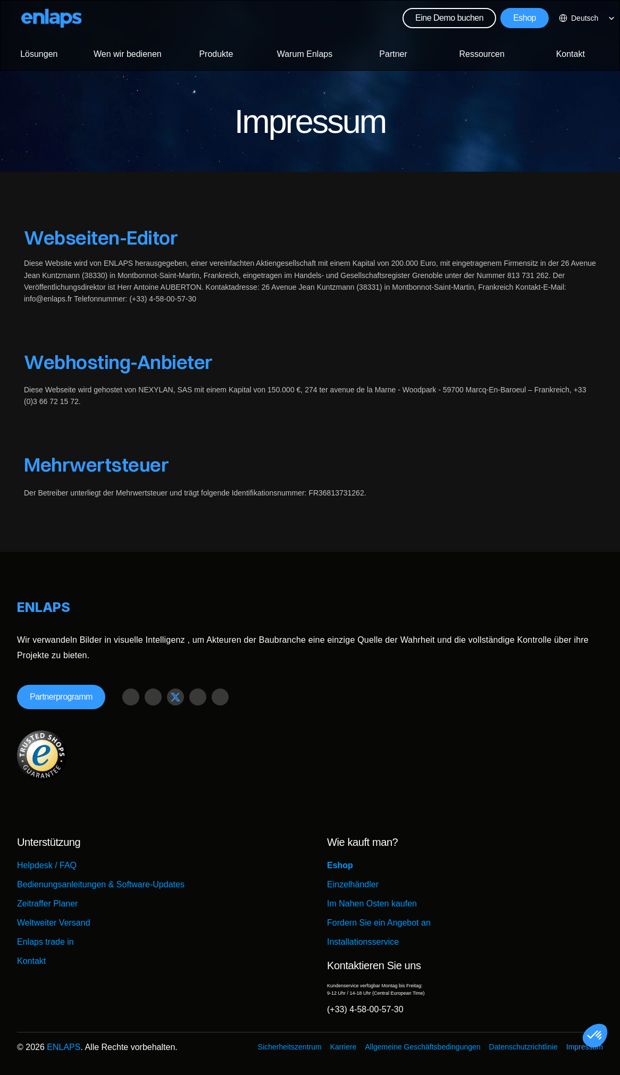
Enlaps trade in (45, 941)
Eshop (340, 865)
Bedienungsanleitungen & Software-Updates (101, 884)
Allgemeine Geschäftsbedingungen (422, 1047)
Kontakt (31, 960)
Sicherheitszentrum (290, 1047)
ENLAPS (63, 1047)
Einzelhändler (353, 884)
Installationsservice (363, 941)
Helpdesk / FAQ (47, 865)
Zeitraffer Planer (47, 903)
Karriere (343, 1047)
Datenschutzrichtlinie (523, 1047)
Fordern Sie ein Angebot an (379, 922)
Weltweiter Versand (53, 922)
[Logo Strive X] (51, 18)
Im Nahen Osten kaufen (372, 903)
